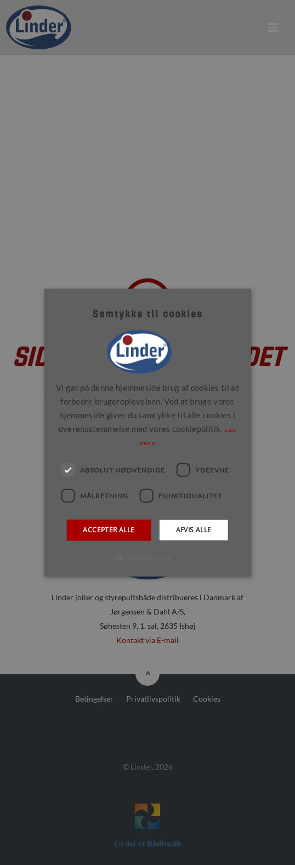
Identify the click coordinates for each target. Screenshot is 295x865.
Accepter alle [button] (108, 529)
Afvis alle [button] (194, 529)
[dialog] (147, 432)
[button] (147, 556)
